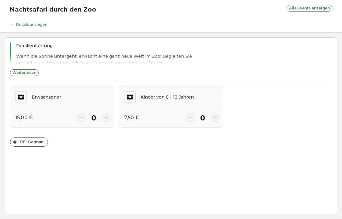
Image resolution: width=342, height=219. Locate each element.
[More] (106, 118)
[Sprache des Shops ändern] (29, 142)
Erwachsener (38, 97)
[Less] (81, 118)
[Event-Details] (171, 23)
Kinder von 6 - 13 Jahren (159, 97)
